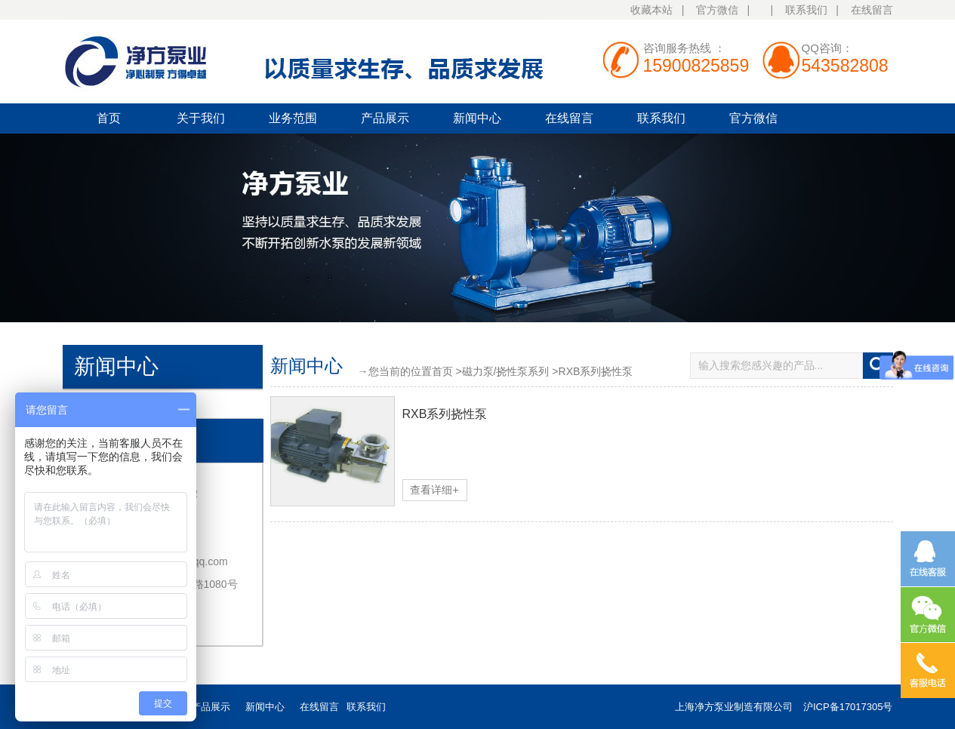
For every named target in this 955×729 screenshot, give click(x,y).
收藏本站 (651, 10)
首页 (109, 118)
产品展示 (385, 118)
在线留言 (872, 10)
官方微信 (717, 10)
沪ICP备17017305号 (848, 706)
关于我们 (201, 118)
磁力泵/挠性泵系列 (506, 371)
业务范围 (293, 118)
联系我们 (806, 10)
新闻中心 (477, 118)
